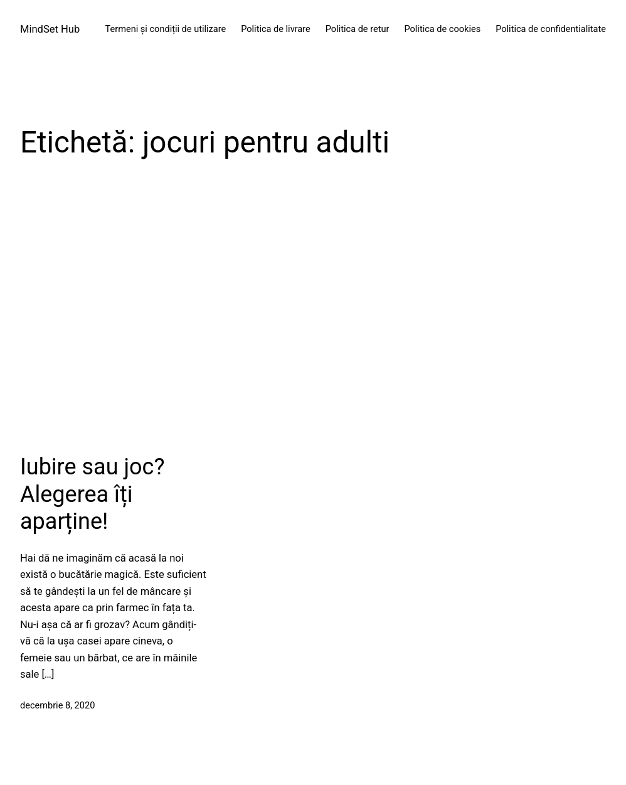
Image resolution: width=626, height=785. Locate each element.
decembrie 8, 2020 (57, 705)
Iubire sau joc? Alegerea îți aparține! (92, 494)
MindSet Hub (50, 29)
